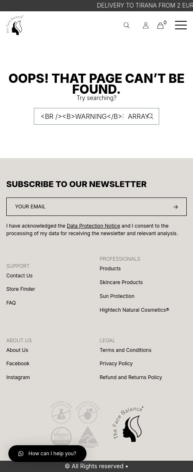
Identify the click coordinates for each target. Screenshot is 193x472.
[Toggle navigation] (181, 25)
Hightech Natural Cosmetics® (134, 310)
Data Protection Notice (93, 226)
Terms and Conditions (126, 350)
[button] (47, 453)
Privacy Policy (116, 363)
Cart (160, 24)
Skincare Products (121, 282)
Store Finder (20, 289)
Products (110, 268)
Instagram (18, 377)
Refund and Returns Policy (131, 377)
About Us (17, 350)
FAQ (11, 303)
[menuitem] (146, 25)
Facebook (18, 363)
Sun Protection (117, 296)
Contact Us (19, 275)
